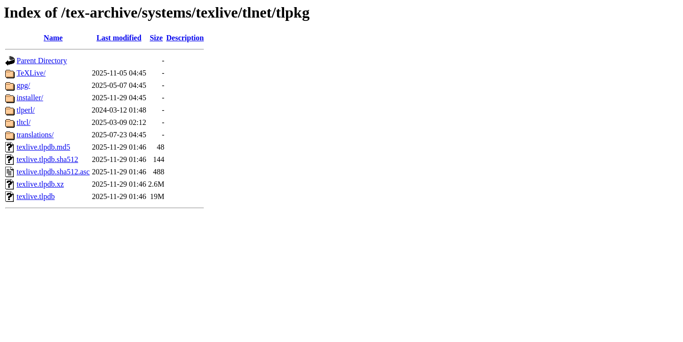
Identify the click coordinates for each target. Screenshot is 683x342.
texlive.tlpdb (36, 196)
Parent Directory (42, 61)
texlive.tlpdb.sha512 (47, 159)
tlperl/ (26, 110)
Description (185, 38)
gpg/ (23, 85)
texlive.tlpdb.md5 (43, 147)
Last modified (118, 38)
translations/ (35, 135)
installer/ (30, 98)
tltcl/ (23, 122)
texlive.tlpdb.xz (40, 184)
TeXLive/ (31, 73)
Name (53, 38)
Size (156, 38)
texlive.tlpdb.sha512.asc (53, 172)
